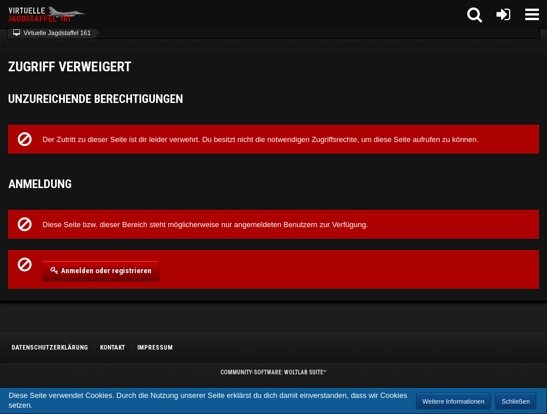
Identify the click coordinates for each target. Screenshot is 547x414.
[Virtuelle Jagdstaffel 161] (48, 14)
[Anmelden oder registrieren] (503, 14)
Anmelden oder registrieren (101, 270)
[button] (532, 14)
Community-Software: (273, 372)
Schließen (516, 401)
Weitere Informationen (453, 401)
